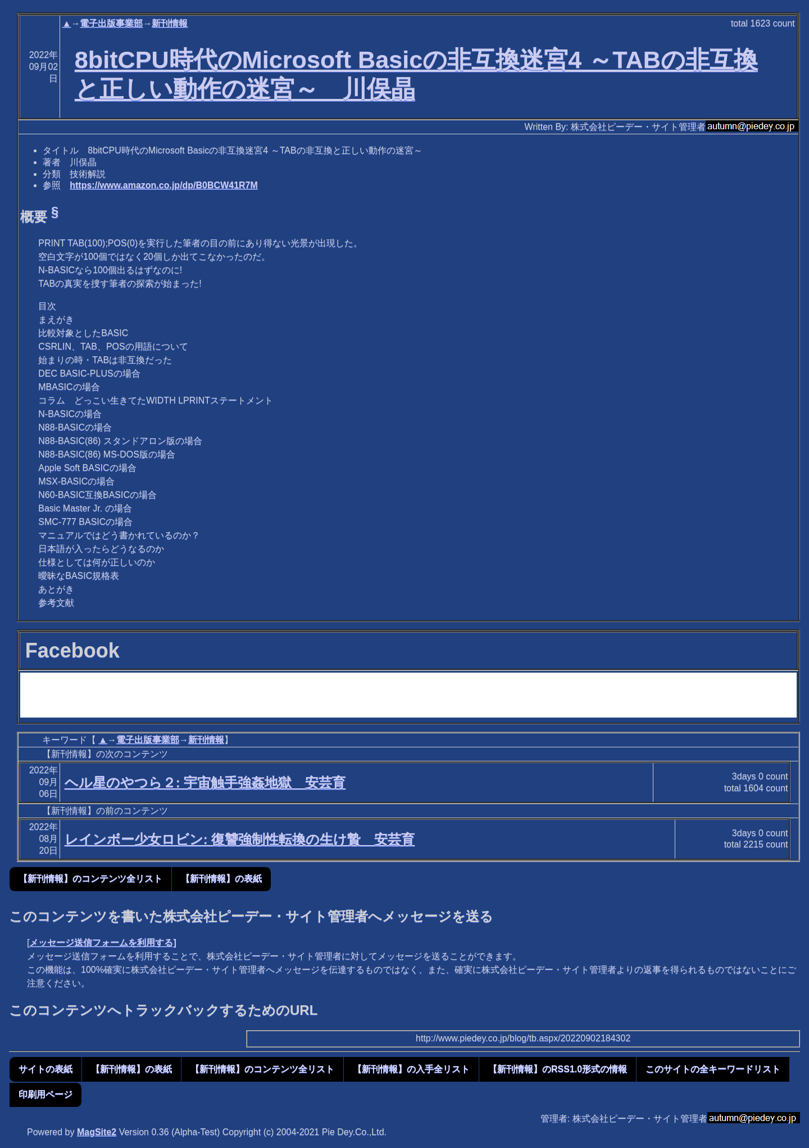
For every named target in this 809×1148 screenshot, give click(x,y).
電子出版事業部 (111, 23)
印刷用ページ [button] (45, 1094)
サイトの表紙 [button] (45, 1069)
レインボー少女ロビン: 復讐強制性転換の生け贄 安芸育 (240, 839)
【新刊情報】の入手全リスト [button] (411, 1069)
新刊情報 (170, 23)
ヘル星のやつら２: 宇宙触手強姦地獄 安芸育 (205, 782)
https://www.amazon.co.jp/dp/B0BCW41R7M (164, 185)
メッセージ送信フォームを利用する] (102, 942)
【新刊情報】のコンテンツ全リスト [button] (90, 878)
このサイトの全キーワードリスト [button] (713, 1069)
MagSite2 (96, 1132)
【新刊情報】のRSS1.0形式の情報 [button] (557, 1069)
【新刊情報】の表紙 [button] (221, 878)
